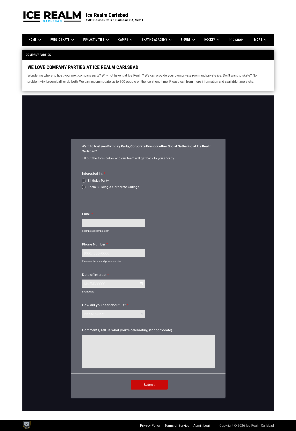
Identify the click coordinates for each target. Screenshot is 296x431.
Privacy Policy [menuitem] (150, 426)
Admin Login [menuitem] (202, 426)
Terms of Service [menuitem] (177, 426)
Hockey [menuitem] (212, 39)
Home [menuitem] (35, 39)
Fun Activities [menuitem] (96, 39)
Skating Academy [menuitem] (157, 39)
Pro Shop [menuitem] (236, 40)
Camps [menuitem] (126, 39)
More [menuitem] (261, 39)
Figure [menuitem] (188, 39)
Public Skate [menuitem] (62, 39)
